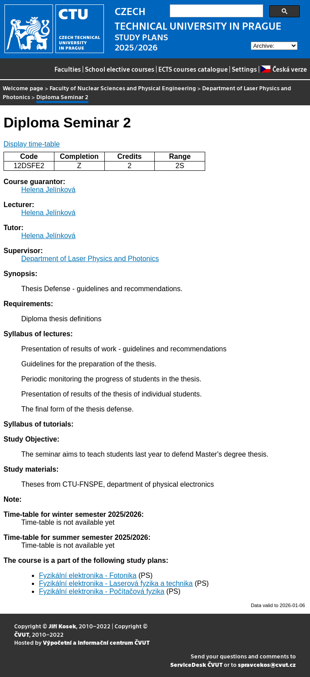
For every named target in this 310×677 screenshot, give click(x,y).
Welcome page (23, 88)
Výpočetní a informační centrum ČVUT (96, 642)
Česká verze (283, 69)
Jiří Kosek (62, 626)
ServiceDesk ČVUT (196, 664)
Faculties (67, 69)
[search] (215, 11)
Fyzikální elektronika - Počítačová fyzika (102, 591)
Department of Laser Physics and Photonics (90, 258)
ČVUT (21, 634)
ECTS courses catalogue (193, 69)
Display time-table (32, 144)
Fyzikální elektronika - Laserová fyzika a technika (116, 583)
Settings (244, 69)
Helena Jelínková (48, 189)
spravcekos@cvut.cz (267, 664)
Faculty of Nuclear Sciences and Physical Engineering (123, 88)
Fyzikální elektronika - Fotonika (88, 575)
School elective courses (119, 69)
